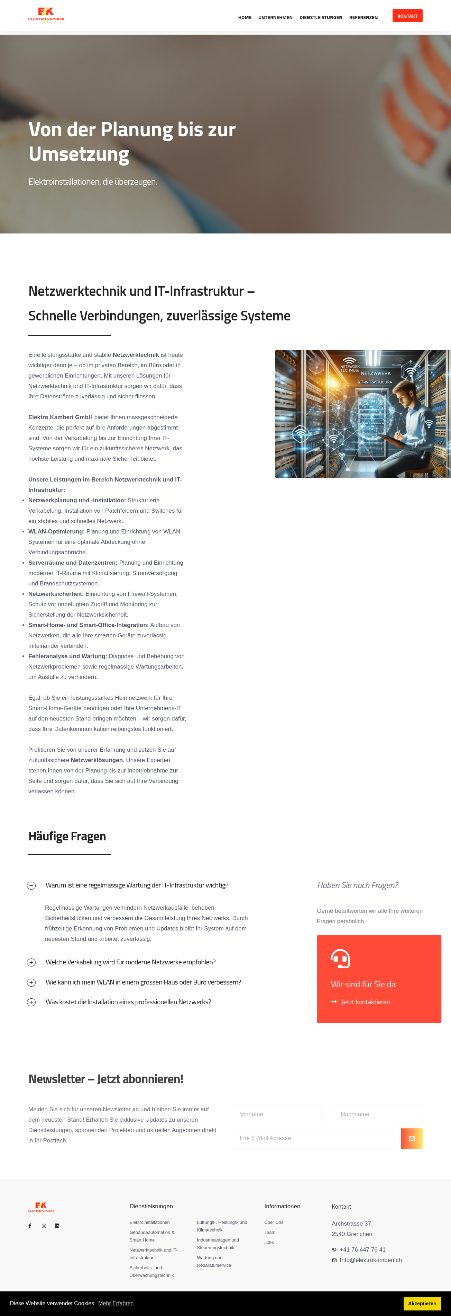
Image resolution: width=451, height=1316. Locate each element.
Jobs (269, 1242)
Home (244, 17)
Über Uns (274, 1222)
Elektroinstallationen (150, 1222)
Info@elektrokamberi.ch (367, 1260)
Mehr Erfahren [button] (116, 1304)
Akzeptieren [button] (422, 1304)
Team (270, 1232)
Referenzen (363, 17)
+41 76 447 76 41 (359, 1249)
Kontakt (407, 15)
